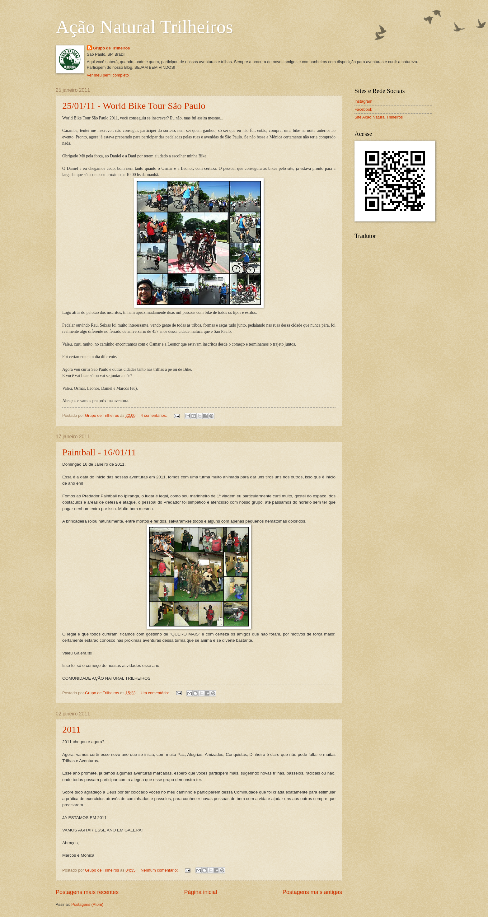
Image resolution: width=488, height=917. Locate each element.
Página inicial (200, 892)
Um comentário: (155, 693)
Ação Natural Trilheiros (144, 26)
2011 (71, 729)
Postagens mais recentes (87, 892)
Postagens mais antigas (312, 892)
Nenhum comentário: (160, 870)
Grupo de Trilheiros (111, 48)
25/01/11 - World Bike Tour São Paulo (133, 105)
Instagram (363, 101)
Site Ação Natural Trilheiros (378, 117)
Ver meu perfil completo (108, 75)
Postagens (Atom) (87, 904)
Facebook (363, 109)
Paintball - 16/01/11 (99, 452)
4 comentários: (154, 415)
